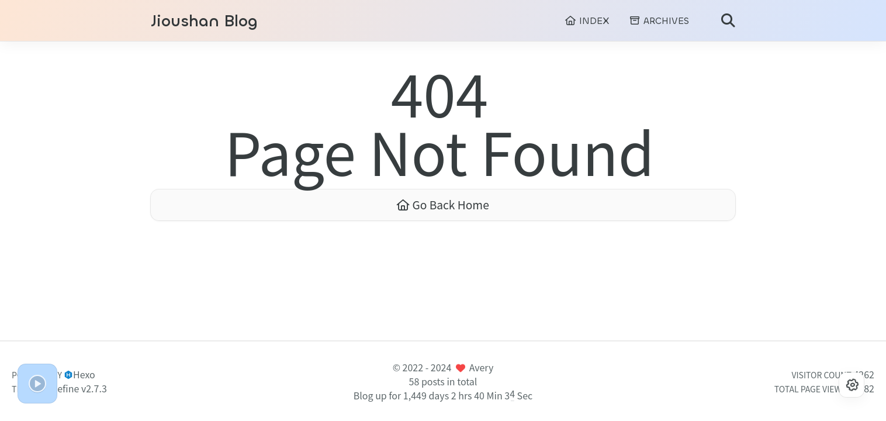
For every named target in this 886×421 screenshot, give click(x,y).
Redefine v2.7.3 (74, 388)
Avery (481, 367)
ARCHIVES (659, 21)
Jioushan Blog (204, 21)
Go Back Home (443, 204)
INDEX (587, 21)
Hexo (84, 374)
